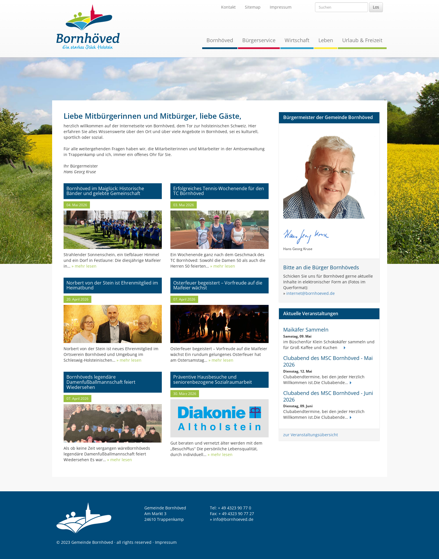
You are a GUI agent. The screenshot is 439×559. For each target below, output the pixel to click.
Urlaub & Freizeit (362, 40)
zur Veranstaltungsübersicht (310, 434)
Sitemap (253, 7)
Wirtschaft (297, 40)
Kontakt (228, 7)
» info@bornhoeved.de (231, 519)
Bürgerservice (258, 40)
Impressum (281, 7)
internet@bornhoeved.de (310, 293)
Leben (325, 40)
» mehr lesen (83, 266)
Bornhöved (219, 40)
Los (376, 7)
